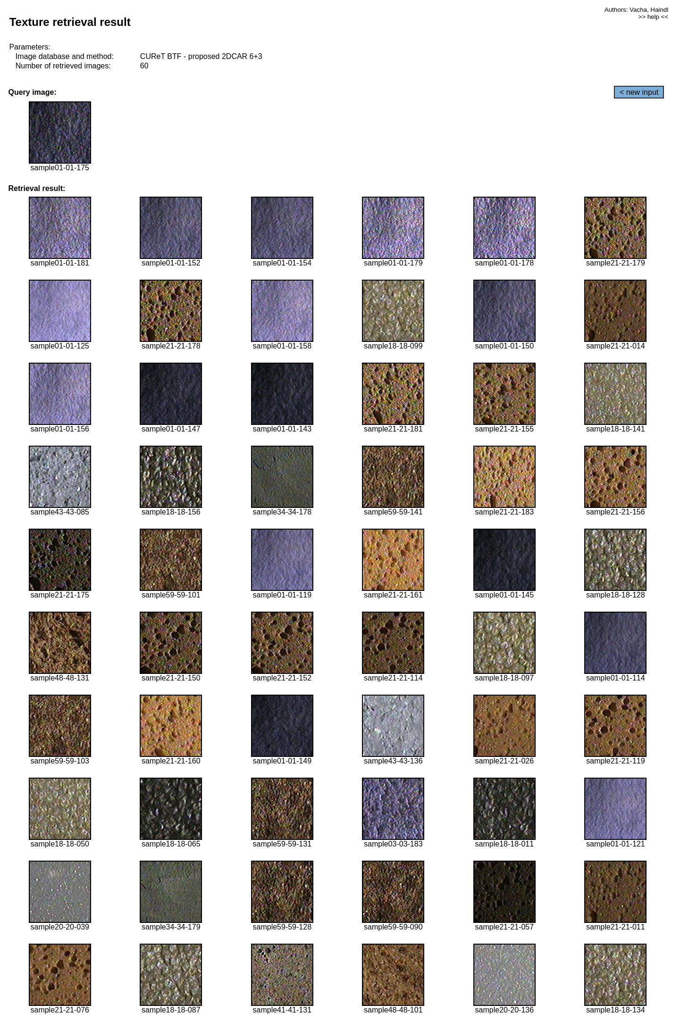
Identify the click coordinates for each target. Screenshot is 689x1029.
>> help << (653, 16)
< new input (639, 92)
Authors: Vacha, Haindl (636, 9)
